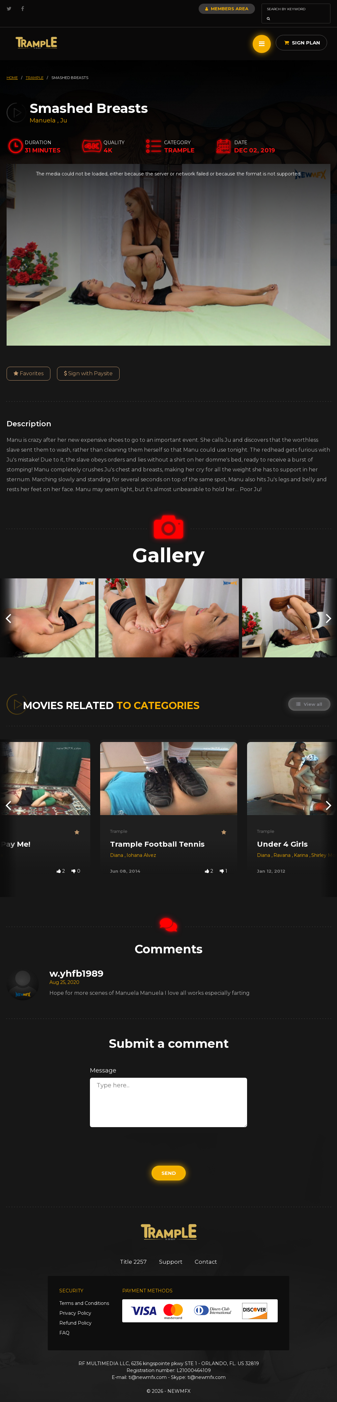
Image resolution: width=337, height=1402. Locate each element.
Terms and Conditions (84, 1294)
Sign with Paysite (88, 364)
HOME (12, 68)
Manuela (43, 111)
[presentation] (8, 608)
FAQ (64, 1324)
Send (168, 1164)
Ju (63, 111)
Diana (117, 846)
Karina (301, 846)
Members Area (209, 8)
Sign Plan (302, 33)
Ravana (282, 846)
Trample (118, 822)
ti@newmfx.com (147, 1368)
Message (103, 1061)
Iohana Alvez (141, 846)
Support (171, 1252)
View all (309, 695)
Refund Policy (75, 1314)
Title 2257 (132, 1252)
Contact (207, 1252)
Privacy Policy (75, 1304)
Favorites (28, 364)
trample (34, 68)
